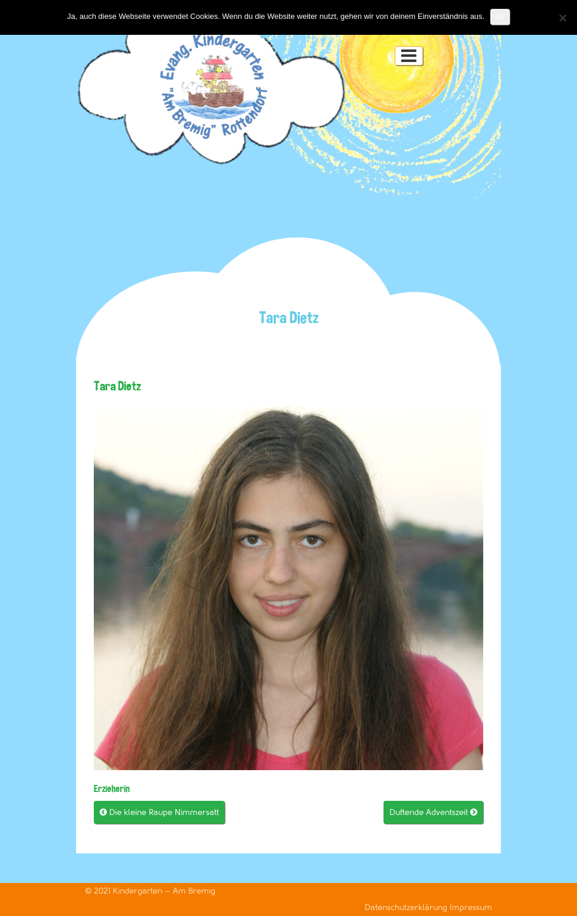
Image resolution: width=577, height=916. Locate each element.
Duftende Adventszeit (433, 812)
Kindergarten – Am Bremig (164, 890)
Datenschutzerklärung (407, 907)
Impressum (471, 907)
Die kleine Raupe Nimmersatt (159, 812)
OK (500, 16)
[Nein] (562, 18)
